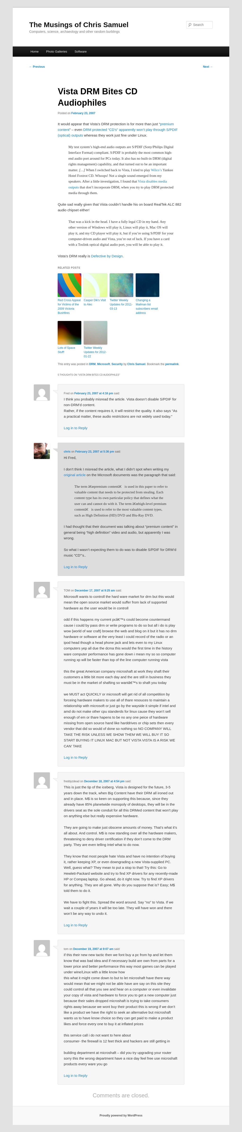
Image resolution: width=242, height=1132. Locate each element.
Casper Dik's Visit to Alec (95, 302)
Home (34, 51)
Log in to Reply (75, 428)
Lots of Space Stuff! (66, 350)
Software (80, 51)
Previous (37, 66)
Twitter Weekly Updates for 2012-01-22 (95, 352)
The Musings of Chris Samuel (79, 25)
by (109, 256)
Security (117, 364)
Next (208, 66)
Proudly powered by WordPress (120, 1115)
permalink (172, 364)
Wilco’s (156, 170)
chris (67, 451)
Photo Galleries (56, 51)
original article (75, 475)
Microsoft (103, 364)
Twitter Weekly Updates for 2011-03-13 (121, 304)
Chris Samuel (136, 364)
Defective (98, 256)
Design (117, 256)
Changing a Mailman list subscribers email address (147, 307)
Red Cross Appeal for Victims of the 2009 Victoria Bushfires (69, 307)
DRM (92, 364)
